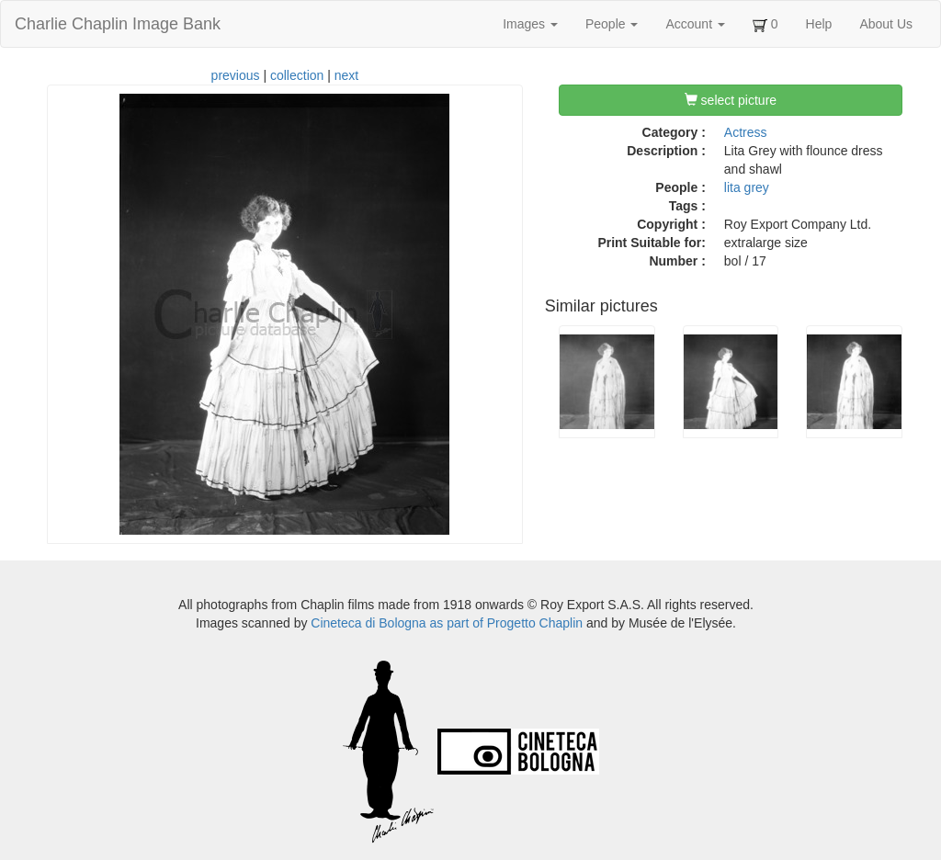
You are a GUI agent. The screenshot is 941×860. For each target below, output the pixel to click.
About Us (886, 24)
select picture (731, 100)
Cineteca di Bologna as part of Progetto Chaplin (447, 623)
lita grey (746, 187)
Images (530, 24)
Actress (745, 132)
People (611, 24)
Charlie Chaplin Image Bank (118, 24)
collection (296, 75)
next (346, 75)
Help (819, 24)
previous (235, 75)
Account (694, 24)
